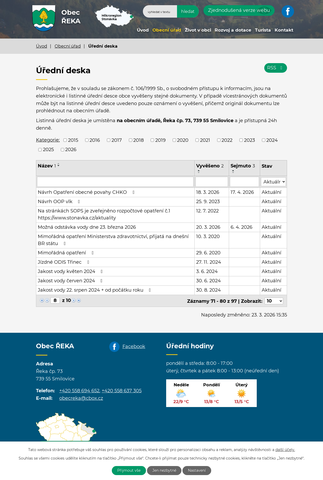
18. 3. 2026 (207, 192)
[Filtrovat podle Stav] (273, 181)
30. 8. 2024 (208, 290)
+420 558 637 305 (122, 390)
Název (47, 166)
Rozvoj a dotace (233, 30)
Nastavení (197, 470)
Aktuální (272, 192)
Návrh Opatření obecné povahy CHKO (87, 192)
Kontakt (284, 30)
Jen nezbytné (164, 470)
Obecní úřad (166, 30)
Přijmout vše (129, 470)
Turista (263, 30)
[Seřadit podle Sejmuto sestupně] (233, 173)
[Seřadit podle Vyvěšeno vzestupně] (199, 170)
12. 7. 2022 (207, 210)
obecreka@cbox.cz (81, 398)
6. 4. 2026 (241, 227)
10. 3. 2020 (208, 236)
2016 (95, 140)
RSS (275, 68)
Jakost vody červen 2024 (71, 280)
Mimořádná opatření (67, 252)
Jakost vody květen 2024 (71, 271)
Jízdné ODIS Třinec (64, 262)
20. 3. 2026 (208, 227)
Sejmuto (243, 166)
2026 (70, 149)
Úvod (143, 30)
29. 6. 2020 (208, 252)
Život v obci (198, 30)
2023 (249, 140)
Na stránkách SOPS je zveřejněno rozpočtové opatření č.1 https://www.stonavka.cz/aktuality (104, 214)
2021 (205, 140)
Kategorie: (48, 140)
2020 (182, 140)
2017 (117, 140)
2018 (138, 140)
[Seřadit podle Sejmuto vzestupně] (233, 170)
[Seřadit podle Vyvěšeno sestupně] (199, 173)
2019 (160, 140)
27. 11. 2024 (208, 262)
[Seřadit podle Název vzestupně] (59, 164)
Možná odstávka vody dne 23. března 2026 (87, 227)
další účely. (285, 449)
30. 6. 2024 (208, 280)
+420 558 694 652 (79, 390)
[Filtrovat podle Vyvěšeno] (211, 182)
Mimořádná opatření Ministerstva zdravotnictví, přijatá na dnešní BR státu (113, 239)
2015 (73, 140)
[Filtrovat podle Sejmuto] (244, 182)
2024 (272, 140)
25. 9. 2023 (208, 201)
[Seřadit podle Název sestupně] (59, 166)
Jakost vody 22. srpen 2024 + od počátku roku (95, 290)
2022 (227, 140)
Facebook (133, 346)
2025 (48, 149)
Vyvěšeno (210, 166)
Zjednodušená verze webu (239, 10)
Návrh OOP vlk (60, 201)
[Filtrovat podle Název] (115, 182)
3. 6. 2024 (207, 271)
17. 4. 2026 (242, 192)
